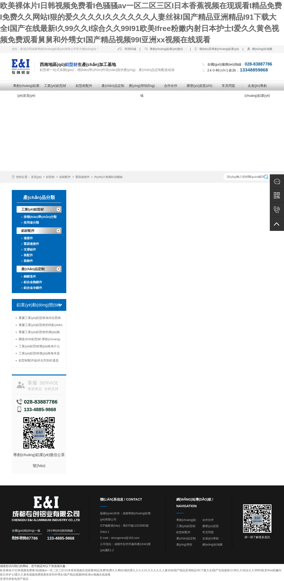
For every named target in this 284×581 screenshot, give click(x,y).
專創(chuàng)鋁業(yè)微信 (164, 49)
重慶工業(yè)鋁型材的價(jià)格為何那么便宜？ (39, 333)
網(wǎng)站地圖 (259, 49)
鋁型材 (50, 177)
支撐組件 (30, 249)
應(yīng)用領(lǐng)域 (142, 87)
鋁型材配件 (84, 86)
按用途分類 (31, 222)
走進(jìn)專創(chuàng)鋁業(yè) (257, 87)
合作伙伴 (170, 86)
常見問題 (228, 86)
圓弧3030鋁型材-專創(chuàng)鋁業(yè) (39, 340)
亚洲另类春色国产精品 (14, 579)
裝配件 (28, 255)
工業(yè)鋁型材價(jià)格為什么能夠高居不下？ (39, 347)
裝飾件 (28, 261)
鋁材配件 (65, 177)
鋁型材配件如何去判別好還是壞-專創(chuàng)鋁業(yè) (39, 361)
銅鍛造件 (30, 276)
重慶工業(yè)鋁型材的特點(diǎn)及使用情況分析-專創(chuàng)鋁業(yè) (41, 326)
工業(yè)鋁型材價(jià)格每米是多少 (39, 354)
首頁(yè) (36, 177)
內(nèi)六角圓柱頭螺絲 (108, 177)
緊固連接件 (82, 177)
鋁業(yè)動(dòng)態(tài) (39, 305)
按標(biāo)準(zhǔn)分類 (40, 217)
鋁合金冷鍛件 (33, 288)
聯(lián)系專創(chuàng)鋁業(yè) (216, 49)
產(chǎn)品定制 (113, 86)
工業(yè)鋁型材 (55, 86)
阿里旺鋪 (127, 49)
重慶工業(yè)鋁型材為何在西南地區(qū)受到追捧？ (40, 318)
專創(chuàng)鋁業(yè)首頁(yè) (26, 87)
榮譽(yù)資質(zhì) (199, 86)
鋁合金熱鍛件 (33, 282)
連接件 (28, 238)
